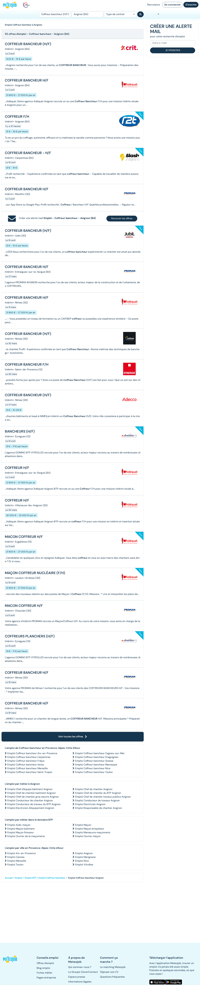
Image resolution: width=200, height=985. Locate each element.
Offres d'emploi (45, 963)
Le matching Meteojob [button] (113, 967)
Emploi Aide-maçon (18, 825)
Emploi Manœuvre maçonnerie (92, 832)
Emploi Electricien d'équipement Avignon (30, 808)
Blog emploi (43, 968)
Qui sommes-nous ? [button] (79, 967)
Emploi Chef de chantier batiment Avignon (31, 793)
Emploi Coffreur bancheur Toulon (94, 772)
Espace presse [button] (76, 976)
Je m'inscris (172, 50)
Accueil (9, 877)
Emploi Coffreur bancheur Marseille (27, 768)
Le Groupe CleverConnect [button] (83, 972)
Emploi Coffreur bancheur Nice (92, 768)
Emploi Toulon (15, 864)
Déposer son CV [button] (109, 972)
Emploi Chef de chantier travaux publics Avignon (103, 796)
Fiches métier (44, 972)
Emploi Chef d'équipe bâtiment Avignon (29, 789)
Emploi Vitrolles (84, 864)
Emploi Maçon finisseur (20, 832)
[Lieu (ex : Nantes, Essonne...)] (87, 14)
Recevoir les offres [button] (121, 218)
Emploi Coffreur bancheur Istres (25, 764)
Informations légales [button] (79, 981)
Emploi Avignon (84, 853)
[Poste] (55, 14)
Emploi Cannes (15, 857)
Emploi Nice (82, 860)
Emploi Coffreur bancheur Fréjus (25, 760)
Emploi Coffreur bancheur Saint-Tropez (29, 772)
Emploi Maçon (83, 825)
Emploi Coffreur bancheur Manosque (96, 764)
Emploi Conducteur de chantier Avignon (30, 800)
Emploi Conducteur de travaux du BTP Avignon (34, 804)
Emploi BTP (30, 877)
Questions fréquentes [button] (112, 976)
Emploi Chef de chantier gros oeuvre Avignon (33, 796)
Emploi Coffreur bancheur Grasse (94, 760)
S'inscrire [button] (190, 4)
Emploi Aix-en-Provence (21, 853)
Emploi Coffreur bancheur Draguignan (96, 757)
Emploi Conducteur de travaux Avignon (97, 800)
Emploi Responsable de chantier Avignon (98, 808)
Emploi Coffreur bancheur (51, 877)
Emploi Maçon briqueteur (89, 828)
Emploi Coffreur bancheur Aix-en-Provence (32, 753)
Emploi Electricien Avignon (90, 804)
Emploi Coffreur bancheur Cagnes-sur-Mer (100, 753)
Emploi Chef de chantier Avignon (93, 789)
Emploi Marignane (85, 857)
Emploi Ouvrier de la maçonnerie (26, 836)
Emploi (18, 877)
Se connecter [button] (172, 4)
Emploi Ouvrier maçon (87, 836)
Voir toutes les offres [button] (72, 736)
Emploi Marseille (16, 860)
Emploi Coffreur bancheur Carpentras (28, 757)
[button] (10, 959)
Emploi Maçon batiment (21, 828)
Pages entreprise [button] (46, 977)
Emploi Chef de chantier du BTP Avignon (98, 793)
